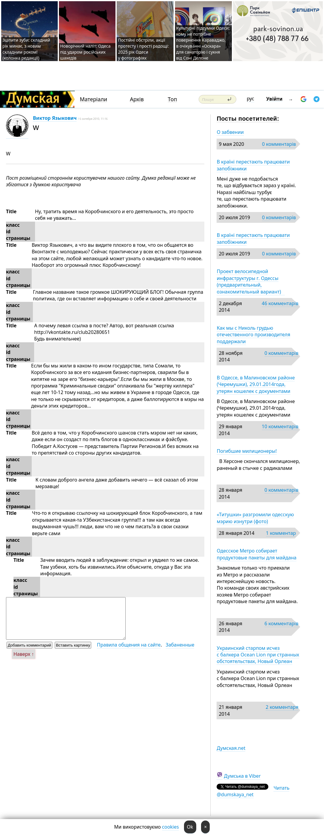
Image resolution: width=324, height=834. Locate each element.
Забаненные (180, 644)
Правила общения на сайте (129, 644)
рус (250, 98)
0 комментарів (279, 144)
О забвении (230, 132)
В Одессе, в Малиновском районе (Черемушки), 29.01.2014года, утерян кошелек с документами (256, 384)
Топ (172, 99)
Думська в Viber (242, 776)
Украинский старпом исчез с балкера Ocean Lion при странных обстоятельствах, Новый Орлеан (258, 655)
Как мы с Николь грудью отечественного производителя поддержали (253, 335)
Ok (190, 827)
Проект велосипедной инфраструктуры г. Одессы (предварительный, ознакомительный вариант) (251, 281)
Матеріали (93, 99)
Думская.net (231, 748)
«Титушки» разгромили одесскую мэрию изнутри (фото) (255, 517)
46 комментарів (280, 303)
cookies (170, 827)
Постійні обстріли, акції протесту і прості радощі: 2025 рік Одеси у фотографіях (143, 49)
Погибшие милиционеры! (247, 451)
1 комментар (281, 533)
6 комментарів (281, 623)
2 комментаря (282, 707)
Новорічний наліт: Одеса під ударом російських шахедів (85, 52)
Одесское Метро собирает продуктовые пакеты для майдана (256, 554)
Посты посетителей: (248, 118)
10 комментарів (280, 426)
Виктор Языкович (55, 118)
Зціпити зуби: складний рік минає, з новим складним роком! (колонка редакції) (26, 49)
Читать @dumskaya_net (253, 791)
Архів (137, 99)
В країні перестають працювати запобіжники (253, 165)
